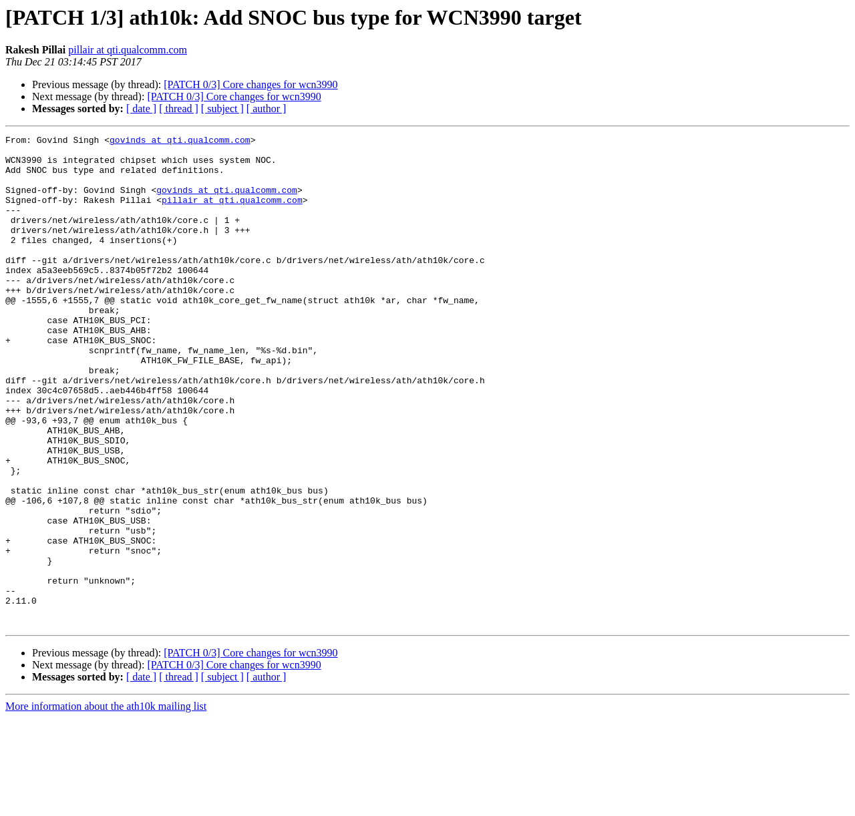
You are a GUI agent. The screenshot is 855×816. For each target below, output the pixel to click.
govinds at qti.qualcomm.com (180, 142)
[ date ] (141, 108)
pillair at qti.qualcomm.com (127, 49)
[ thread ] (178, 108)
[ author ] (266, 108)
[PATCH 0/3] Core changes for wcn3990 (250, 84)
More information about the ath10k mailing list (105, 804)
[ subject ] (222, 108)
